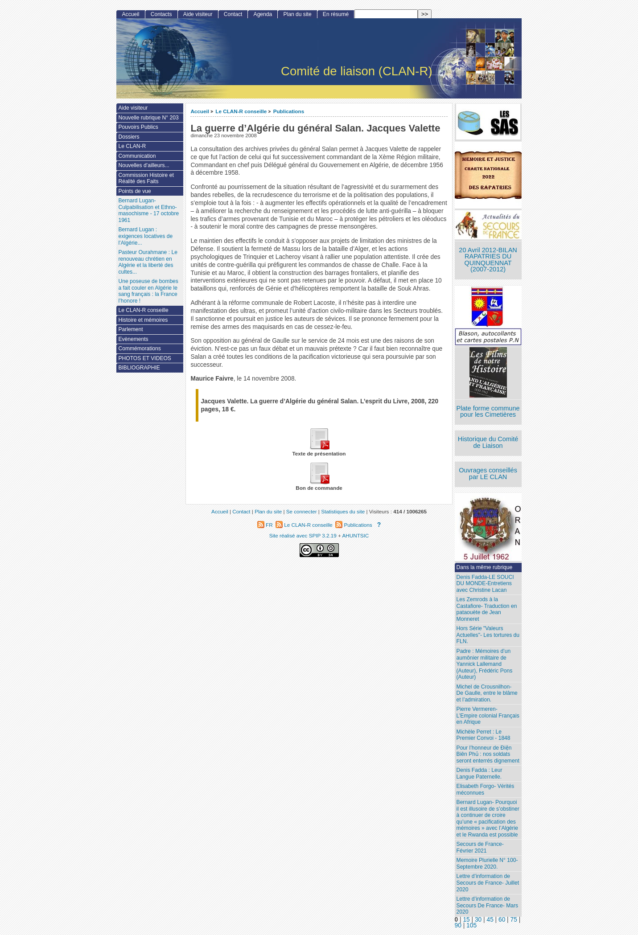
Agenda (263, 14)
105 (471, 925)
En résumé (336, 14)
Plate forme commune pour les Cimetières (488, 411)
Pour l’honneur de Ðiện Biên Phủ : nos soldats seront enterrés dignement (488, 754)
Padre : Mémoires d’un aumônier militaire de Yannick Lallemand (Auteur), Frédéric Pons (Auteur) (485, 664)
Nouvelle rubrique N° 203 (148, 118)
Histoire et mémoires (143, 320)
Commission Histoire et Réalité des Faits (145, 178)
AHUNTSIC (355, 535)
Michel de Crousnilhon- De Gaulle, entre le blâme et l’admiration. (487, 693)
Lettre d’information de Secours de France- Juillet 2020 (488, 882)
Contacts (161, 14)
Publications (289, 111)
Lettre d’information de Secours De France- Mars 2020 (487, 905)
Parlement (130, 329)
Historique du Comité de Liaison (488, 442)
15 (466, 919)
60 (501, 919)
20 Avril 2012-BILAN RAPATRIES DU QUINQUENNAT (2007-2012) (488, 260)
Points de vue (134, 191)
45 (489, 919)
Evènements (133, 339)
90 (458, 925)
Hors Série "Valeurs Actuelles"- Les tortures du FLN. (488, 634)
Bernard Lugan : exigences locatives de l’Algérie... (145, 236)
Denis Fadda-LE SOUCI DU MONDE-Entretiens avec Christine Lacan (485, 583)
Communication (137, 156)
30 (478, 919)
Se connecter (301, 511)
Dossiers (128, 137)
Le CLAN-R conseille (241, 111)
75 (513, 919)
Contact (233, 14)
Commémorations (139, 348)
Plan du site (297, 14)
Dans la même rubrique (485, 567)
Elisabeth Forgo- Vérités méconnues (486, 789)
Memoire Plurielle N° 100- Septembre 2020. (487, 863)
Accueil (199, 111)
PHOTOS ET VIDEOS (144, 358)
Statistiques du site (343, 511)
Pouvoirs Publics (138, 127)
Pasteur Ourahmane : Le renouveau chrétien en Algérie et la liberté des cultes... (147, 262)
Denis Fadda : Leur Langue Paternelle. (479, 773)
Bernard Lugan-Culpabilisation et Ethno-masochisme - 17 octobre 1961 (148, 210)
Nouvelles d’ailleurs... (143, 165)
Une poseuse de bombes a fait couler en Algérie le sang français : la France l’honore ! (148, 291)
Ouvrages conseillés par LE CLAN (488, 473)
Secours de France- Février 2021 (480, 847)
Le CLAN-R (132, 146)
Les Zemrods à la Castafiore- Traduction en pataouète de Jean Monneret (487, 609)
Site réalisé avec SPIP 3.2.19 (303, 535)
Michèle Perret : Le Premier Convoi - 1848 (483, 735)
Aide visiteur (198, 14)
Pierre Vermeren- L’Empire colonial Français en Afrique (488, 715)
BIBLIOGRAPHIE (139, 368)
